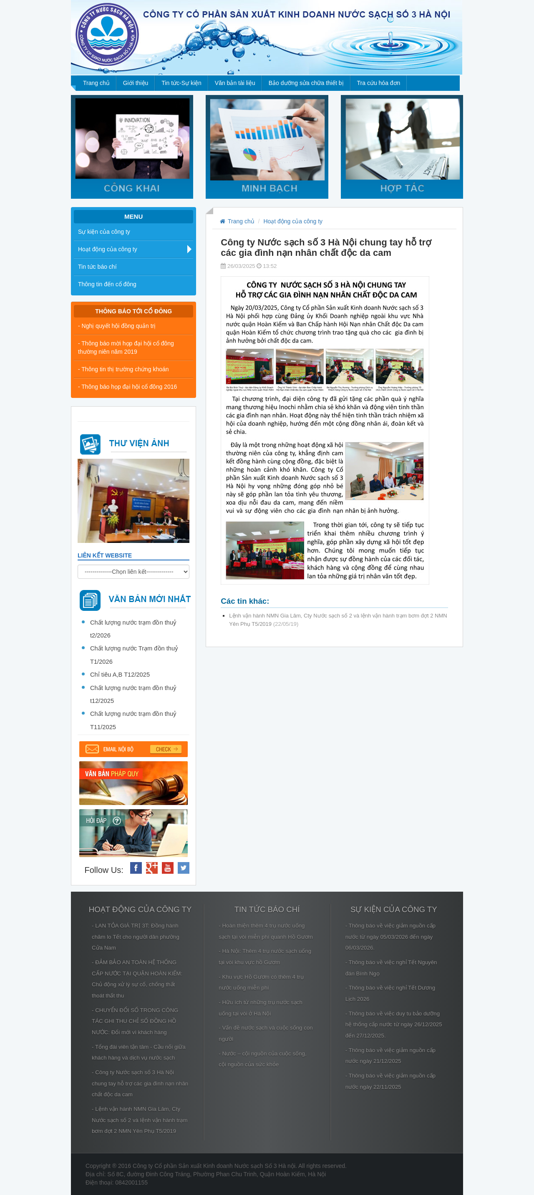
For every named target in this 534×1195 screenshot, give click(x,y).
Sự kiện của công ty (104, 231)
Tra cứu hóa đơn (378, 83)
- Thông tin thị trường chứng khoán (123, 369)
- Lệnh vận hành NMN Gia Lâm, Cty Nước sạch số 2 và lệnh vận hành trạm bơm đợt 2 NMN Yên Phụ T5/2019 (140, 1120)
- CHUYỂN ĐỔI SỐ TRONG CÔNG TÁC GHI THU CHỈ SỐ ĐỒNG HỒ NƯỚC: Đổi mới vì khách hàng (135, 1021)
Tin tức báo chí (97, 266)
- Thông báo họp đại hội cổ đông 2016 (127, 386)
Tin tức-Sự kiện (181, 83)
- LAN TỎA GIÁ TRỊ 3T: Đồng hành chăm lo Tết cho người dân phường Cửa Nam (135, 936)
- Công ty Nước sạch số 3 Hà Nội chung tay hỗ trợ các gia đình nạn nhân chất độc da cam (140, 1083)
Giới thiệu (136, 83)
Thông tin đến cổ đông (107, 284)
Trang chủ (96, 83)
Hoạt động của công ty (107, 249)
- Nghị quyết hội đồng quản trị (117, 325)
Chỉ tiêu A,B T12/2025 (120, 674)
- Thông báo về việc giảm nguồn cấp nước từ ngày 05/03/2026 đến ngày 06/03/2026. (390, 936)
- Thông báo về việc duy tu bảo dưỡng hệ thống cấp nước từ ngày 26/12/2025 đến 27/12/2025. (393, 1024)
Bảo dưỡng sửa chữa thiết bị (306, 83)
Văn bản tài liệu (235, 83)
